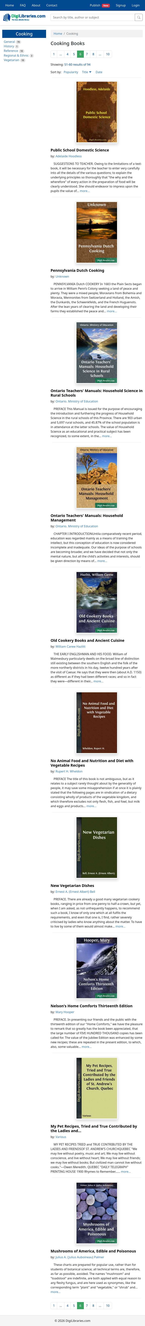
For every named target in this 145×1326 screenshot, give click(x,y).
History (9, 46)
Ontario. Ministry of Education (77, 401)
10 (108, 54)
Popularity (71, 72)
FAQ (23, 5)
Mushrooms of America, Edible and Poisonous (93, 1251)
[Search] (93, 17)
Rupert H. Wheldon (69, 771)
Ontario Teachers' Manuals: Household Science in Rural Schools (97, 393)
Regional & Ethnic (16, 55)
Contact (51, 5)
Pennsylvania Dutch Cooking (77, 270)
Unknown (62, 276)
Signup (121, 5)
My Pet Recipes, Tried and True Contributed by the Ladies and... (94, 1128)
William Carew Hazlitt (70, 646)
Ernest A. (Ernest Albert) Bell (75, 892)
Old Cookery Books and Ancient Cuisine (87, 640)
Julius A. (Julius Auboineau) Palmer (80, 1257)
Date (99, 72)
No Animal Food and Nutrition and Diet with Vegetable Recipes (92, 763)
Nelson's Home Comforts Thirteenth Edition (92, 1005)
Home (9, 5)
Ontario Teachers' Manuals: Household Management (87, 518)
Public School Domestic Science (80, 150)
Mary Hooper (65, 1012)
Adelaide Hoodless (69, 156)
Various (61, 1137)
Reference (11, 51)
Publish (100, 5)
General (9, 42)
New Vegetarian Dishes (72, 885)
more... (85, 191)
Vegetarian (11, 60)
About (36, 5)
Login (136, 5)
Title (87, 72)
